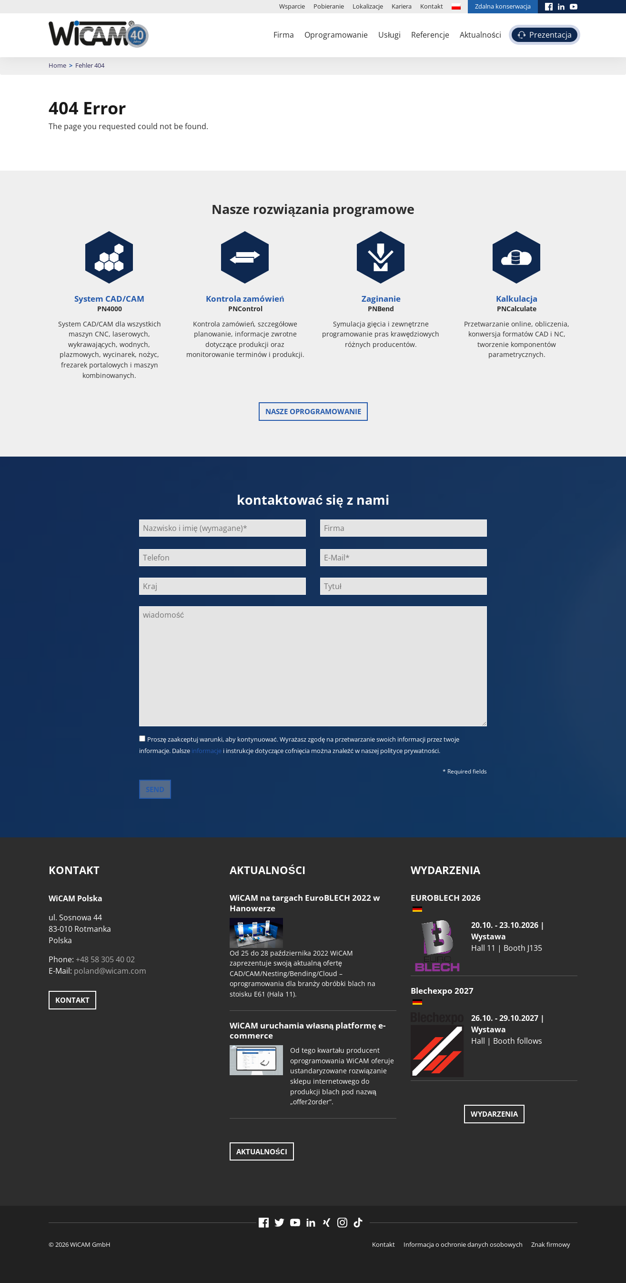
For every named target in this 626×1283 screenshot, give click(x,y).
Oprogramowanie (336, 35)
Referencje (430, 35)
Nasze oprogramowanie (313, 411)
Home (57, 65)
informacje (207, 750)
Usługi (389, 35)
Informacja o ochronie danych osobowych (463, 1244)
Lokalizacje (368, 6)
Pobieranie (328, 6)
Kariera (402, 6)
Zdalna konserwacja (503, 6)
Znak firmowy (550, 1244)
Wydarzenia (494, 1114)
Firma (283, 35)
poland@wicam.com (110, 971)
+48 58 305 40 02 (105, 959)
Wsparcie (292, 6)
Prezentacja (550, 35)
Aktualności (480, 35)
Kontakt (431, 6)
